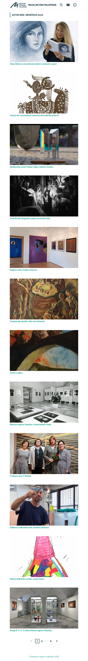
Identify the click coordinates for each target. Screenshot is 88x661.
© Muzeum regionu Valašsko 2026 (44, 657)
